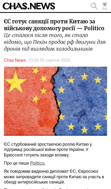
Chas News (15, 60)
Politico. (37, 163)
